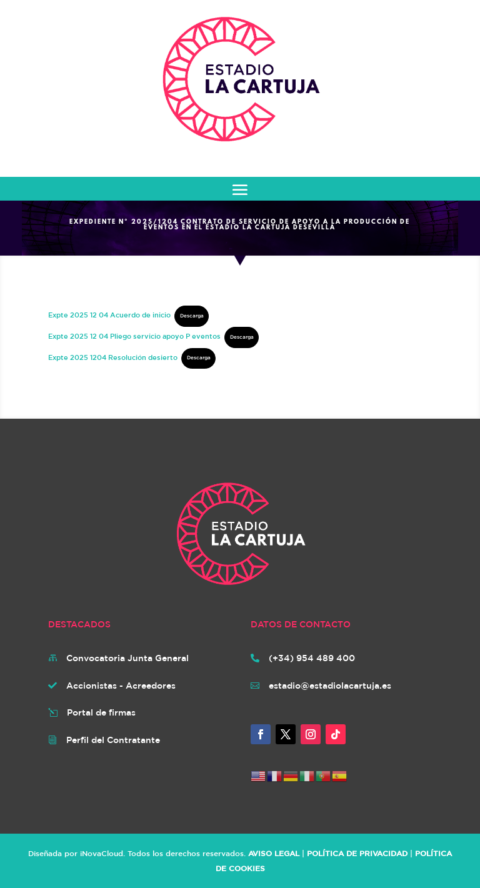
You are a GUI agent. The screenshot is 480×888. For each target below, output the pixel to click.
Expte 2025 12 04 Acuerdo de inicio (109, 315)
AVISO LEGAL (273, 853)
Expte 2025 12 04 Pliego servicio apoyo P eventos (134, 336)
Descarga (192, 315)
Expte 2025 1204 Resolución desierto (113, 356)
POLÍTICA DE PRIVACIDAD (357, 853)
